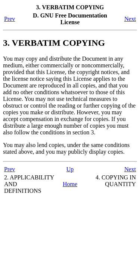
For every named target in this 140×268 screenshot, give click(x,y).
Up (70, 169)
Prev (9, 19)
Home (70, 184)
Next (130, 19)
